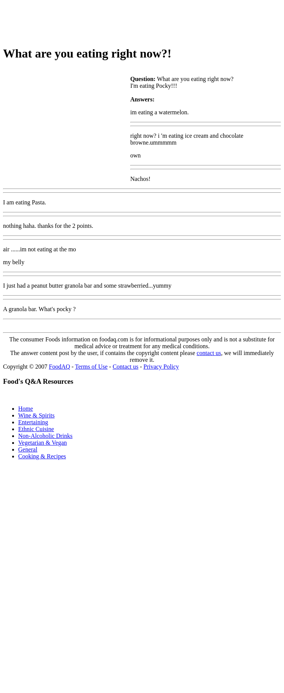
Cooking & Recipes (42, 456)
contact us (209, 353)
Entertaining (33, 422)
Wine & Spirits (36, 415)
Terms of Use (91, 366)
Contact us (125, 366)
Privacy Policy (161, 366)
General (27, 449)
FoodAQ (59, 366)
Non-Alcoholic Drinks (45, 436)
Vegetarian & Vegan (42, 442)
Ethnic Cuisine (36, 429)
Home (25, 408)
